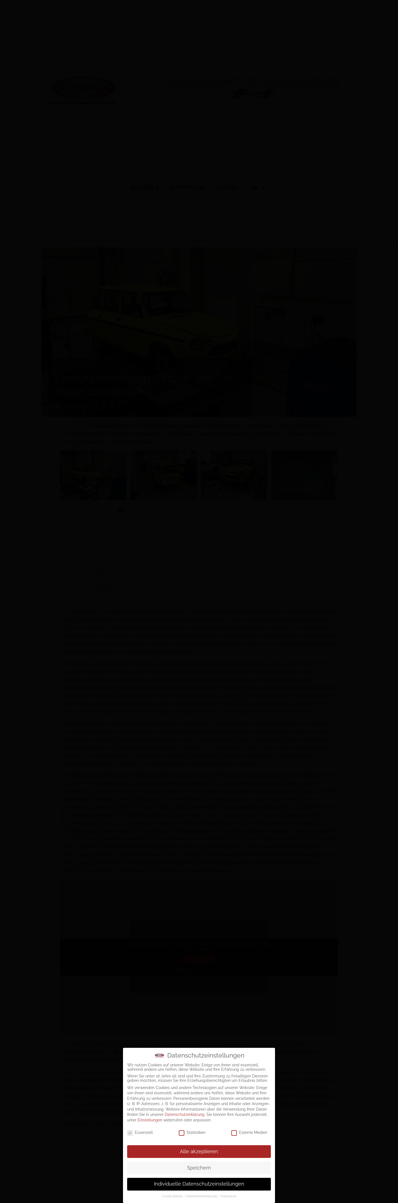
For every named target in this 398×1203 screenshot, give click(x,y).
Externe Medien (249, 1132)
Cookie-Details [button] (172, 1196)
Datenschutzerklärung (185, 1114)
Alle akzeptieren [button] (199, 1151)
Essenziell (140, 1132)
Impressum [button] (228, 1196)
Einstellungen (150, 1120)
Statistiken (192, 1132)
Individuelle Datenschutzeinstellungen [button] (199, 1184)
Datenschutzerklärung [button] (202, 1196)
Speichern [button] (199, 1168)
